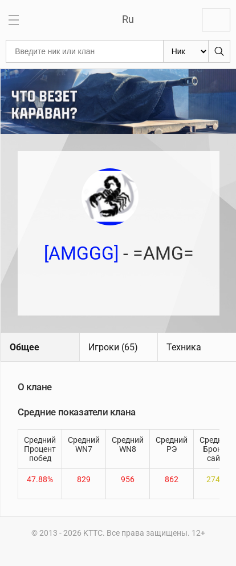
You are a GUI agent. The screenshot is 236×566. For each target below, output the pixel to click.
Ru (128, 19)
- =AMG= (119, 253)
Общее (24, 347)
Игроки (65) (113, 347)
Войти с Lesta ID (216, 20)
